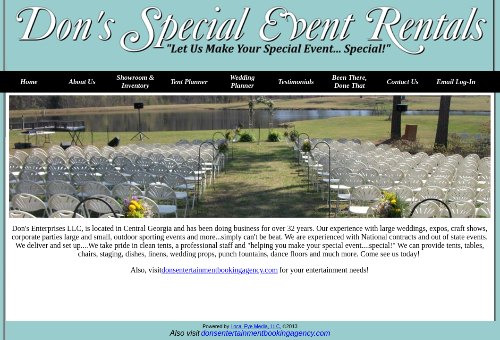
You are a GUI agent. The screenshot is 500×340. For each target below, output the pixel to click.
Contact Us (402, 81)
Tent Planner (189, 81)
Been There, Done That (349, 81)
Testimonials (296, 81)
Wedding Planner (242, 81)
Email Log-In (455, 81)
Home (29, 81)
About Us (82, 81)
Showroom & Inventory (135, 81)
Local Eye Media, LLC (255, 326)
